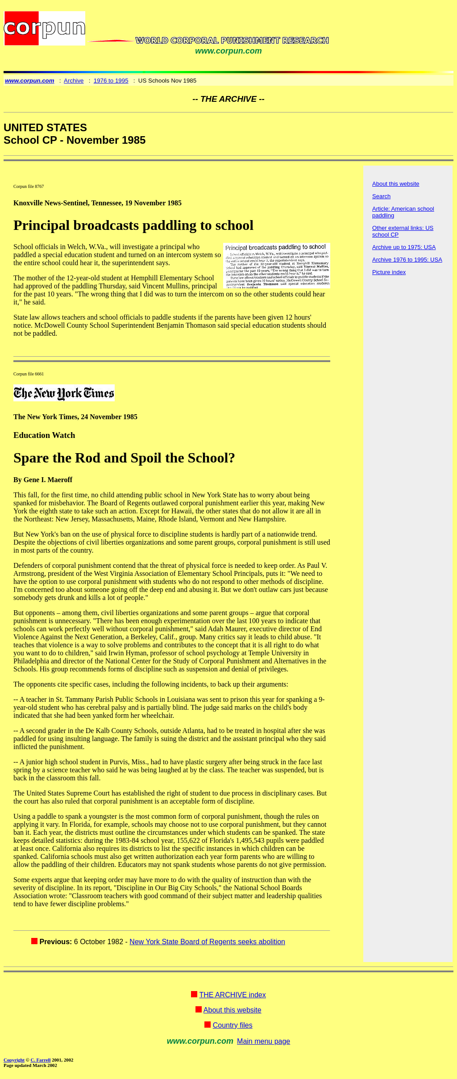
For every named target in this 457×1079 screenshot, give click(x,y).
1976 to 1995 (111, 80)
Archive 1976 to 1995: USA (407, 259)
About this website (396, 183)
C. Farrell (40, 1059)
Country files (233, 1025)
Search (381, 196)
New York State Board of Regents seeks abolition (207, 942)
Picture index (389, 272)
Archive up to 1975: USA (404, 247)
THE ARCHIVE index (232, 995)
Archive (73, 80)
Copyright (14, 1059)
